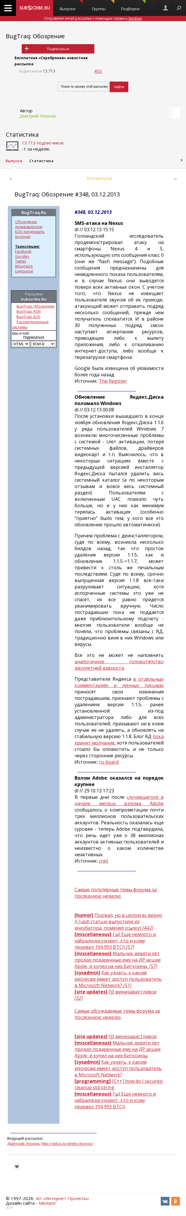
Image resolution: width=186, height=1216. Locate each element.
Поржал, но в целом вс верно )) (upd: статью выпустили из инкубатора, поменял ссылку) (118, 921)
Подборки (133, 5)
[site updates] (91, 992)
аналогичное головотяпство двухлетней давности (119, 664)
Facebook (23, 251)
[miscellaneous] (93, 934)
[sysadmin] (87, 972)
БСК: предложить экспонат (30, 234)
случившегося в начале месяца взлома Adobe (119, 800)
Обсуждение (26, 221)
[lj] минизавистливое (133, 1036)
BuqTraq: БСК (28, 316)
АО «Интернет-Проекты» (62, 1198)
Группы (103, 5)
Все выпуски (99, 178)
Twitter (20, 261)
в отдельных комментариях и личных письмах (119, 682)
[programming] (93, 1081)
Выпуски (71, 5)
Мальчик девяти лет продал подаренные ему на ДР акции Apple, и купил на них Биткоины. (117, 959)
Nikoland (47, 1203)
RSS (98, 71)
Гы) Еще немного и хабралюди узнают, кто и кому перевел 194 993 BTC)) (115, 940)
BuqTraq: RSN (29, 311)
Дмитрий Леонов (37, 116)
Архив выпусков (28, 226)
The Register (113, 381)
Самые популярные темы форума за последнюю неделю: (116, 892)
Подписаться (58, 48)
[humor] (84, 915)
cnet (103, 861)
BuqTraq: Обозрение (36, 306)
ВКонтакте (24, 266)
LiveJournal (24, 271)
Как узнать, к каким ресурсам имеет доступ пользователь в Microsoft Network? (118, 979)
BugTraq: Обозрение (35, 36)
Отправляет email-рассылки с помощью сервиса (93, 18)
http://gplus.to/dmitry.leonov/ (67, 1143)
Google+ (22, 256)
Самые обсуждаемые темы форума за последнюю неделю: (117, 1014)
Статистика (22, 134)
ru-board (109, 762)
